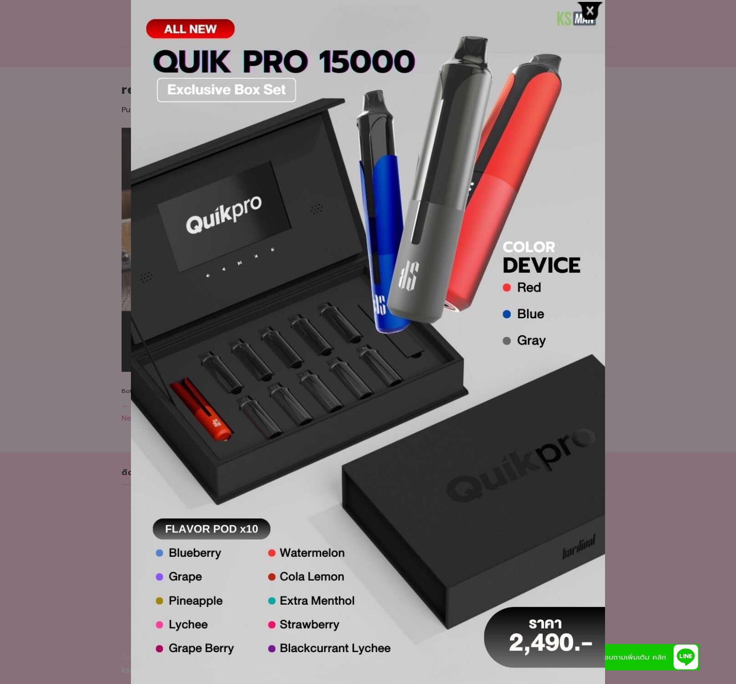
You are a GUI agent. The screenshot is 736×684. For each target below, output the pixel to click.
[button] (686, 657)
